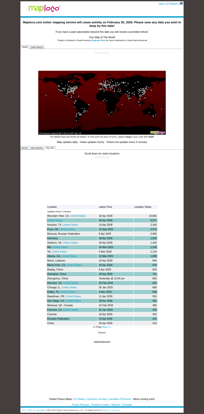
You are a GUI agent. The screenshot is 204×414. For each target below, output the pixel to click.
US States (79, 399)
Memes (116, 404)
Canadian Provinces (119, 399)
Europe (103, 399)
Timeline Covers (100, 404)
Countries (91, 399)
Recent (24, 148)
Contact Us (115, 410)
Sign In (163, 3)
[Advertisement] (102, 61)
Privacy (106, 410)
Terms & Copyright (35, 410)
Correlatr (127, 404)
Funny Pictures (80, 404)
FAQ (24, 410)
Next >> (106, 327)
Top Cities (50, 148)
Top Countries (36, 148)
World (24, 47)
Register (173, 3)
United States (77, 216)
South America (37, 47)
